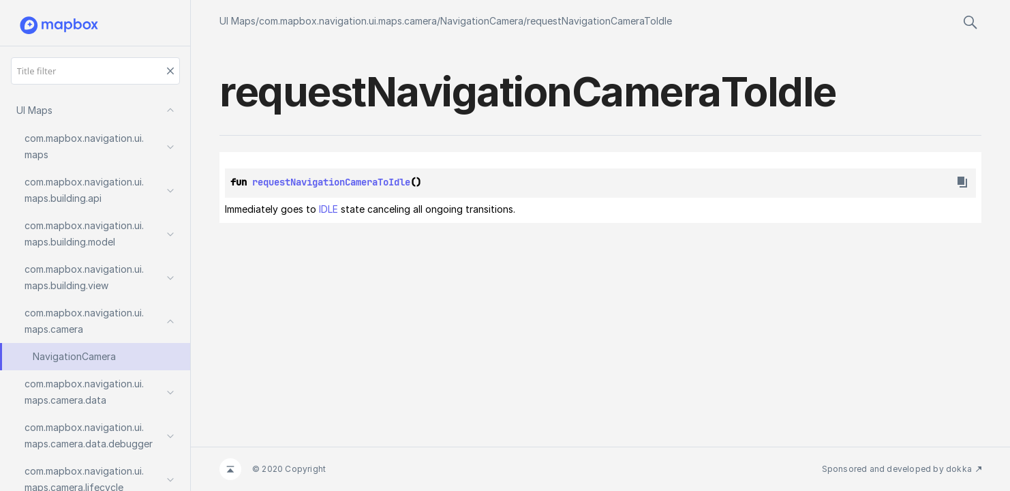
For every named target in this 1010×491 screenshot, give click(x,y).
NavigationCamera (481, 21)
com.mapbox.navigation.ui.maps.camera (348, 21)
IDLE (328, 209)
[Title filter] (95, 71)
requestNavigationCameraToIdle (599, 21)
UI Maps (237, 21)
